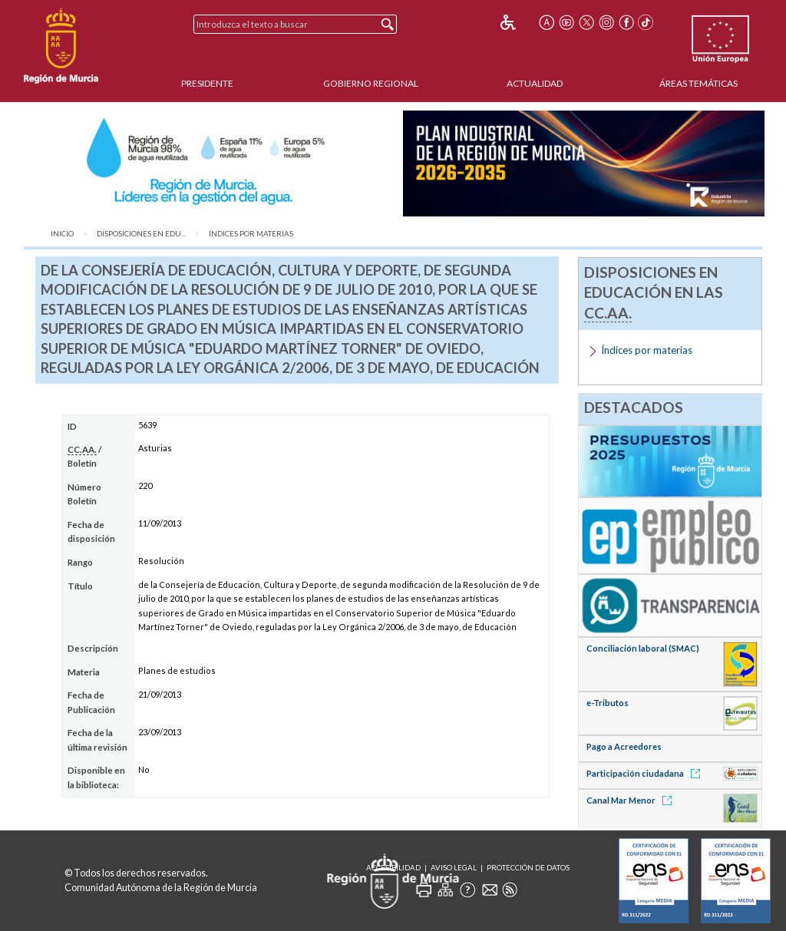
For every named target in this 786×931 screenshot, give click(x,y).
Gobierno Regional (370, 83)
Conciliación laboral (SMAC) (642, 648)
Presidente (207, 83)
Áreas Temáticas (698, 83)
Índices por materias (251, 233)
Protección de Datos (528, 867)
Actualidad (535, 83)
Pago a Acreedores (624, 746)
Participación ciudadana (645, 773)
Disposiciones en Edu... (141, 233)
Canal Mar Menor (631, 800)
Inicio (62, 233)
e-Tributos (607, 703)
